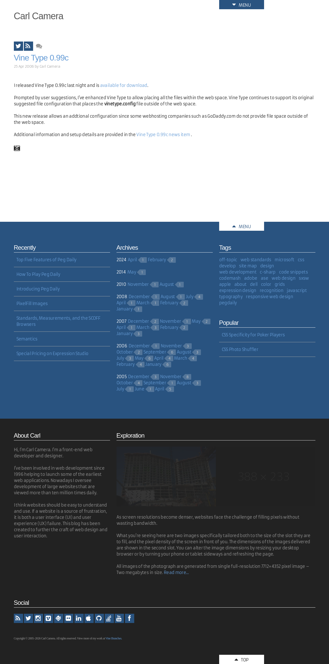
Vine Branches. (113, 638)
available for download (123, 85)
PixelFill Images (32, 303)
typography (231, 296)
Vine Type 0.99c (41, 57)
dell (253, 284)
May (131, 272)
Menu (241, 4)
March (142, 302)
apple (225, 284)
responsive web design (269, 296)
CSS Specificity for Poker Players (253, 334)
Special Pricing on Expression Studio (52, 353)
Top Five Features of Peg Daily (46, 259)
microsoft (284, 259)
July (189, 296)
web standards (255, 259)
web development (237, 272)
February (157, 259)
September (154, 352)
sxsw (304, 278)
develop (227, 265)
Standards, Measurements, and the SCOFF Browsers (58, 321)
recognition (271, 290)
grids (280, 284)
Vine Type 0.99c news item (163, 134)
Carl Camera (38, 16)
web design (283, 278)
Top (241, 659)
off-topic (228, 259)
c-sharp (268, 272)
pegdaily (228, 302)
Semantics (26, 338)
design (267, 265)
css (301, 259)
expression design (237, 290)
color (266, 284)
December (139, 296)
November (138, 284)
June (139, 388)
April (132, 259)
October (125, 352)
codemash (230, 278)
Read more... (176, 572)
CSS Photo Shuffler (240, 349)
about (240, 284)
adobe (250, 278)
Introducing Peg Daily (38, 288)
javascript (297, 290)
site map (248, 265)
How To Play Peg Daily (38, 274)
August (167, 284)
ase (264, 278)
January (125, 308)
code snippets (293, 272)
